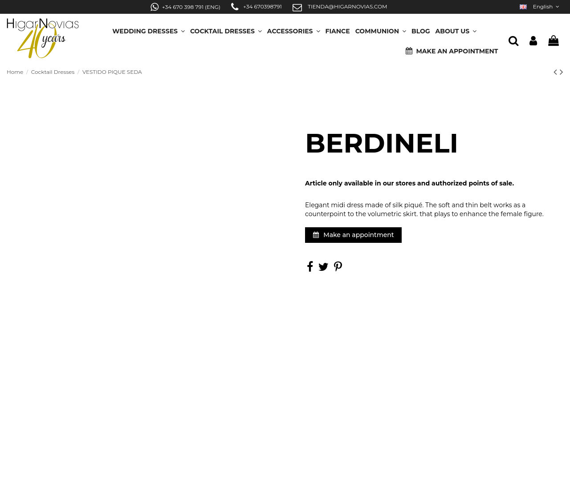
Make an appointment (353, 235)
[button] (456, 28)
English (540, 6)
